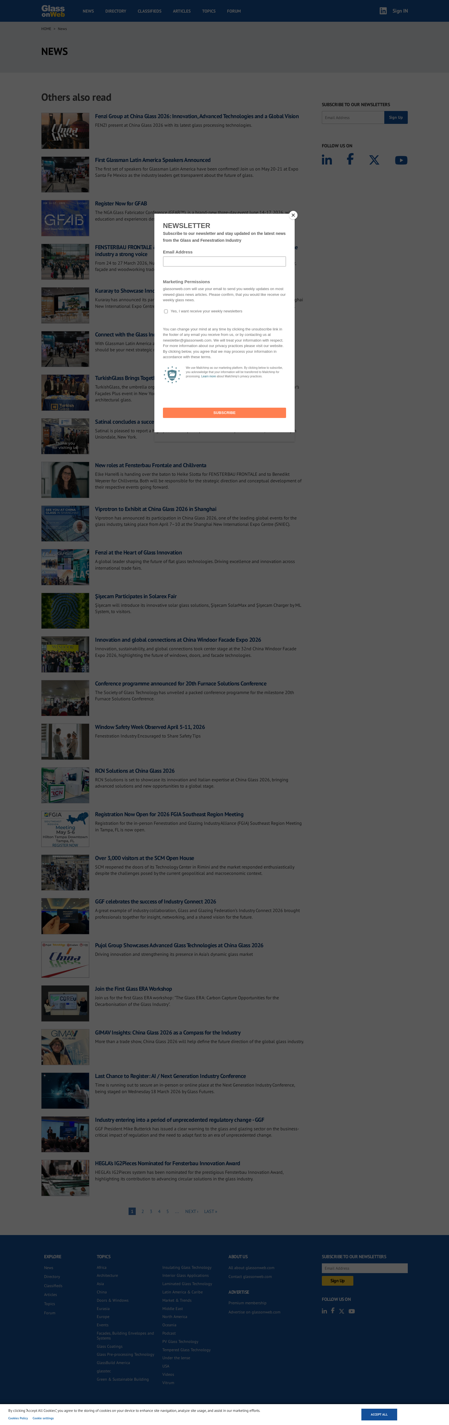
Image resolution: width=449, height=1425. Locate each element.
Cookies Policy (18, 1418)
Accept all (379, 1414)
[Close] (293, 215)
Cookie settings (43, 1418)
